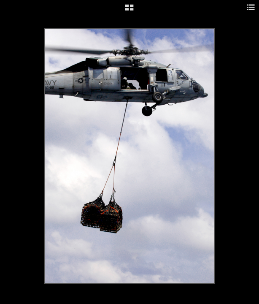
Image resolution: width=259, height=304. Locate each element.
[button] (129, 10)
